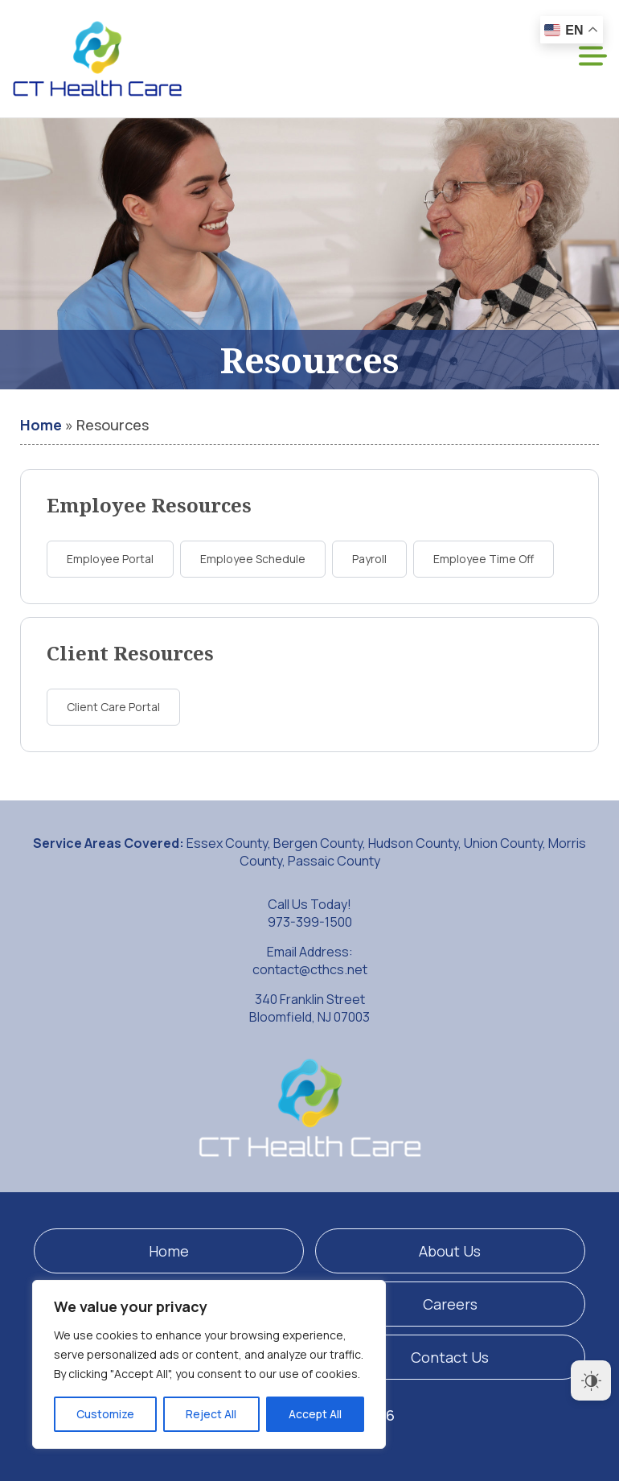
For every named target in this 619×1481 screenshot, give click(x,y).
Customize (105, 1413)
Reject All (211, 1413)
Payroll (369, 558)
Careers (450, 1304)
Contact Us (450, 1357)
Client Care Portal (113, 706)
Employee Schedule (252, 558)
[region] (209, 1364)
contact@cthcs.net (309, 969)
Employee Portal (110, 558)
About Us (450, 1251)
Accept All (315, 1413)
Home (41, 424)
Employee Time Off (483, 558)
